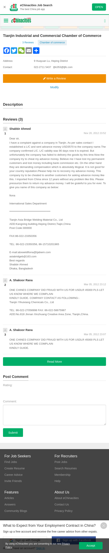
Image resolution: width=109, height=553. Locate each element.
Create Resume (14, 468)
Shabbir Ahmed (20, 129)
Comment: (10, 401)
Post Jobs (61, 462)
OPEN (99, 7)
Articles (9, 498)
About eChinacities (66, 498)
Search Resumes (65, 468)
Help (57, 481)
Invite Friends (13, 481)
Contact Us (61, 504)
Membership (62, 475)
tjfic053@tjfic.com (63, 67)
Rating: (8, 385)
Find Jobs (10, 462)
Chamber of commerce (53, 42)
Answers (10, 504)
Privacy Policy (63, 511)
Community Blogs (16, 511)
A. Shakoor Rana (21, 280)
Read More (54, 361)
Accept (91, 545)
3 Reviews (29, 42)
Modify (54, 87)
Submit (13, 432)
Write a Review (54, 78)
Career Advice (13, 475)
